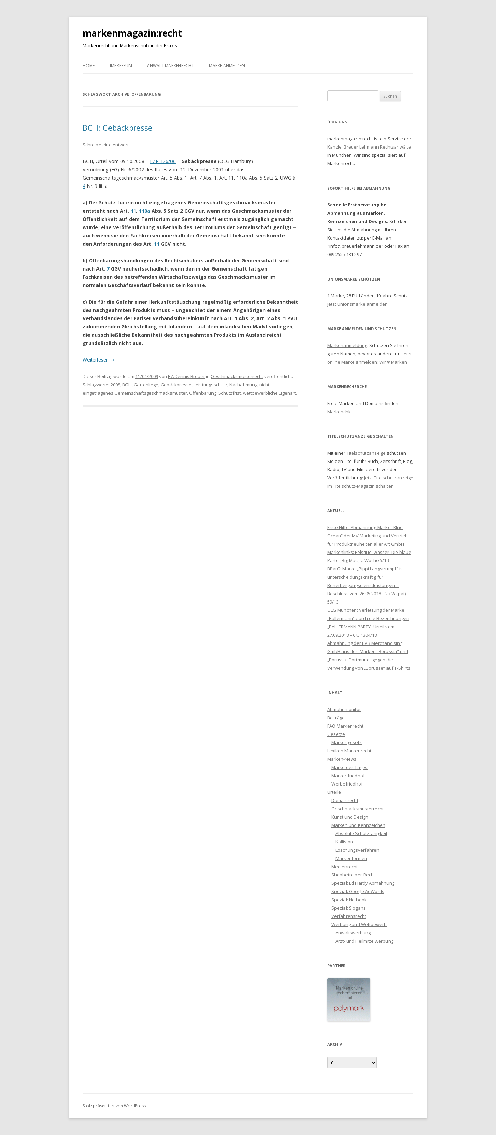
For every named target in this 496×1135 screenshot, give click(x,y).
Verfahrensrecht (348, 916)
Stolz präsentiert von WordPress (114, 1106)
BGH (127, 385)
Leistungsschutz (210, 385)
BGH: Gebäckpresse (117, 127)
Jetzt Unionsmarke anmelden (357, 304)
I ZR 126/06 (163, 161)
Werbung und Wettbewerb (359, 924)
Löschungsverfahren (357, 850)
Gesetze (336, 734)
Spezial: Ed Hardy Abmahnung (362, 883)
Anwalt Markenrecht (170, 66)
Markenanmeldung (347, 345)
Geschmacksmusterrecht (237, 376)
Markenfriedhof (348, 775)
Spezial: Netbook (349, 899)
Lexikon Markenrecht (349, 751)
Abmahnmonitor (344, 709)
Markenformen (351, 858)
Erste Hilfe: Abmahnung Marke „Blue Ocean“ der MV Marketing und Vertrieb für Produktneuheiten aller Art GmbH (367, 535)
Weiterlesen (99, 359)
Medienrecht (344, 866)
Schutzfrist (229, 393)
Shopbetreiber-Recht (353, 875)
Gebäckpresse (176, 385)
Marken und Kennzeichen (358, 825)
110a (144, 210)
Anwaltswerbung (353, 933)
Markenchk (339, 411)
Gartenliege (146, 385)
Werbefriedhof (347, 784)
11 (133, 210)
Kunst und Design (349, 817)
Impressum (121, 66)
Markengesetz (346, 742)
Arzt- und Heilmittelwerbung (364, 941)
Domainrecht (344, 800)
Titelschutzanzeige (366, 453)
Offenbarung (202, 393)
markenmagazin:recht (132, 33)
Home (89, 66)
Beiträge (336, 718)
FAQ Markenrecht (345, 726)
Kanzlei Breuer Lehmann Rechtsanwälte (369, 147)
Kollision (344, 842)
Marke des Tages (349, 767)
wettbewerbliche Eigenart (269, 393)
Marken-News (341, 759)
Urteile (334, 792)
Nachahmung (243, 385)
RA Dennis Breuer (186, 376)
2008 (115, 385)
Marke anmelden (227, 66)
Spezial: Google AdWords (357, 891)
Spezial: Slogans (348, 908)
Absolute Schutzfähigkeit (361, 833)
